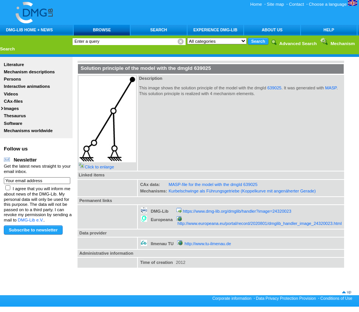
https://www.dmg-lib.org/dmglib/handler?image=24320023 (237, 211)
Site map (275, 4)
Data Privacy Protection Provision (286, 298)
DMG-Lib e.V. (31, 220)
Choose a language (333, 4)
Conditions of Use (336, 298)
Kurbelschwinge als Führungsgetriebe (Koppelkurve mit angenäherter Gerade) (241, 191)
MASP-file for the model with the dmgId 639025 (212, 184)
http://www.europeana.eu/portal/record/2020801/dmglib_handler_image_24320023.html (260, 223)
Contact (296, 4)
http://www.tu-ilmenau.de (207, 243)
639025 (274, 88)
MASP (330, 88)
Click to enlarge (99, 167)
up (349, 291)
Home (256, 4)
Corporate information (231, 298)
